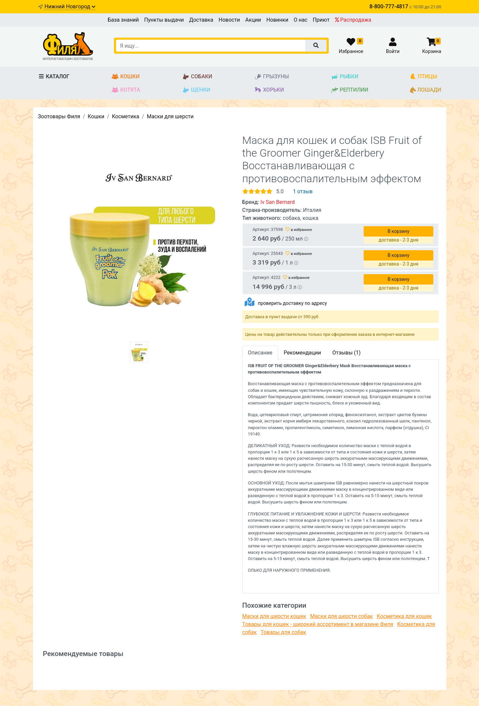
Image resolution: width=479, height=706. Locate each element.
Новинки (277, 20)
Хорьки (269, 90)
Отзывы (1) (346, 353)
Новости (229, 20)
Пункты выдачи (164, 20)
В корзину (398, 231)
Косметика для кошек (404, 616)
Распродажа (353, 20)
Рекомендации (302, 353)
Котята (125, 90)
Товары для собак (283, 632)
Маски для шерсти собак (341, 616)
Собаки (197, 76)
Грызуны (271, 76)
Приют (321, 20)
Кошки (125, 76)
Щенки (196, 90)
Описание (260, 353)
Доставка (201, 20)
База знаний (123, 20)
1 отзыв (303, 191)
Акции (253, 20)
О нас (300, 20)
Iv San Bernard (277, 202)
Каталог (54, 76)
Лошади (425, 90)
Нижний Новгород (69, 6)
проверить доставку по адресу (292, 303)
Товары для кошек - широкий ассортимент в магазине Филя (317, 624)
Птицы (423, 76)
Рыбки (344, 76)
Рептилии (349, 90)
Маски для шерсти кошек (274, 616)
